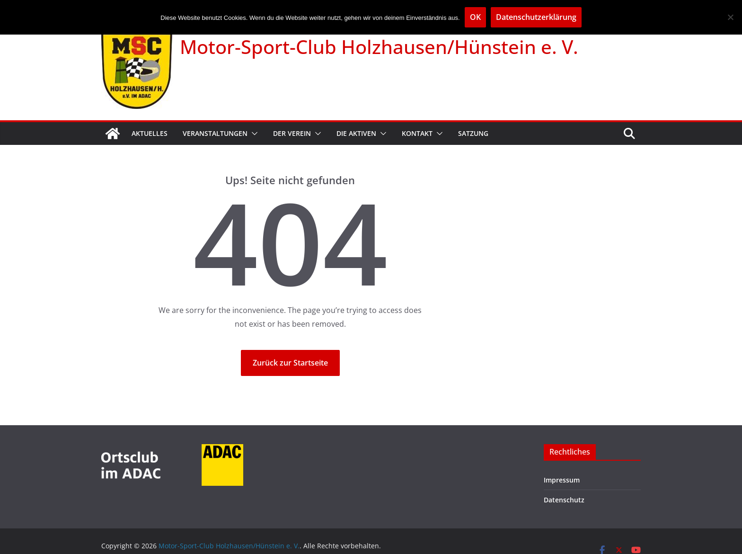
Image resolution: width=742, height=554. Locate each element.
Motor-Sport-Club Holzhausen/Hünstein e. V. (379, 47)
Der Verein (292, 133)
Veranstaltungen (215, 133)
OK (475, 17)
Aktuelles (150, 133)
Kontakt (417, 133)
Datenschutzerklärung (536, 17)
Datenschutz (564, 499)
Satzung (473, 133)
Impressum (562, 479)
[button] (252, 133)
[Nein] (730, 17)
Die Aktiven (356, 133)
